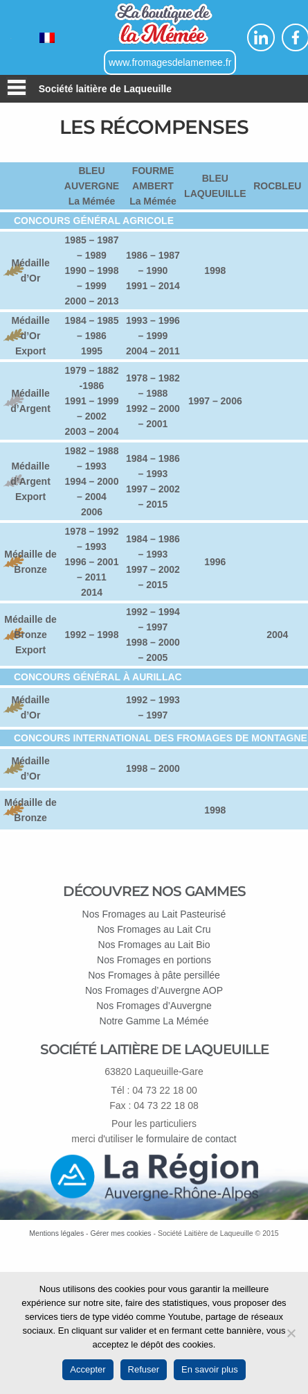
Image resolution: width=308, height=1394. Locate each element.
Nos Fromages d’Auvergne (154, 1005)
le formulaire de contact (186, 1138)
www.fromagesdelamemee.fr (170, 62)
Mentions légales (56, 1233)
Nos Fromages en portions (154, 959)
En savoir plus (209, 1369)
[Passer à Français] (47, 37)
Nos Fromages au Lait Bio (154, 944)
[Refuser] (291, 1333)
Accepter (87, 1369)
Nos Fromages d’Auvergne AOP (154, 990)
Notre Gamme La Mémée (154, 1020)
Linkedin (261, 37)
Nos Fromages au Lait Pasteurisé (154, 914)
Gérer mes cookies (120, 1233)
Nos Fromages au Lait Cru (153, 929)
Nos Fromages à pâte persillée (154, 975)
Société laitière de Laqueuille (105, 88)
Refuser (144, 1369)
